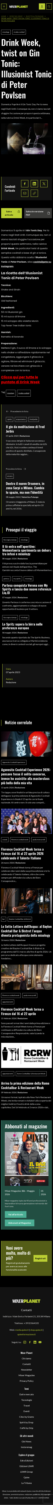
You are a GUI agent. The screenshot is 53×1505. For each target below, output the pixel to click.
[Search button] (49, 6)
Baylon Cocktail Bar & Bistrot (20, 919)
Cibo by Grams (26, 1416)
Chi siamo (26, 1358)
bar (3, 919)
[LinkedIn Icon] (34, 1342)
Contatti (26, 1364)
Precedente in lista (17, 411)
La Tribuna (26, 1483)
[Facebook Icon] (29, 1342)
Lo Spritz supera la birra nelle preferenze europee (22, 626)
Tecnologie (26, 1400)
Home (3, 16)
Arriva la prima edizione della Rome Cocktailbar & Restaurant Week (25, 1085)
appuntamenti (7, 1002)
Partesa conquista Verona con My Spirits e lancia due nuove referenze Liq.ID (26, 588)
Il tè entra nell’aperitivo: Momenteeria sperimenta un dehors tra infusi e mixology (26, 550)
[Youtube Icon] (40, 1342)
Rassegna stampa (10, 540)
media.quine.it (22, 1329)
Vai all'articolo (15, 1214)
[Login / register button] (42, 6)
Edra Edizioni (26, 1460)
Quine (26, 1477)
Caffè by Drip (26, 1428)
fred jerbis (34, 419)
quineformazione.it (26, 1334)
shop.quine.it (36, 1329)
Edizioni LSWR (27, 1466)
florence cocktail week (19, 840)
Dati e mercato (26, 1394)
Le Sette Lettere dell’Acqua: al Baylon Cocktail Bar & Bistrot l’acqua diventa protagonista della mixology (26, 931)
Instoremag (26, 1447)
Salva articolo (12, 213)
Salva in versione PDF (38, 213)
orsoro (9, 476)
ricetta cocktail (19, 32)
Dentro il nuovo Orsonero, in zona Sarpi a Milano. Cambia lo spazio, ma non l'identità (25, 488)
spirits (9, 419)
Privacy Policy (26, 1381)
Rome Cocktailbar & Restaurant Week (31, 1074)
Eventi (26, 1411)
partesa (6, 579)
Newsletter (26, 1369)
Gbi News (26, 1441)
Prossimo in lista (16, 468)
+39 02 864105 (31, 1323)
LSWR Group (26, 1471)
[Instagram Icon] (24, 1342)
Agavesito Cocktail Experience (13, 762)
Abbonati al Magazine (19, 1222)
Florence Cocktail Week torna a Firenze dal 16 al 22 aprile (22, 1011)
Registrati (40, 1258)
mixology (5, 32)
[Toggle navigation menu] (4, 6)
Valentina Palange (29, 497)
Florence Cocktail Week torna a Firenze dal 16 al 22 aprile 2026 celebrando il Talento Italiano (22, 853)
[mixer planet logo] (26, 1301)
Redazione (25, 436)
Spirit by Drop (16, 16)
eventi (4, 840)
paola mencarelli (39, 840)
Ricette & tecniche (35, 16)
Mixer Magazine (27, 1375)
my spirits (17, 579)
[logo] (18, 6)
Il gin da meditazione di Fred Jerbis (25, 428)
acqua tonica (21, 419)
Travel (26, 1405)
